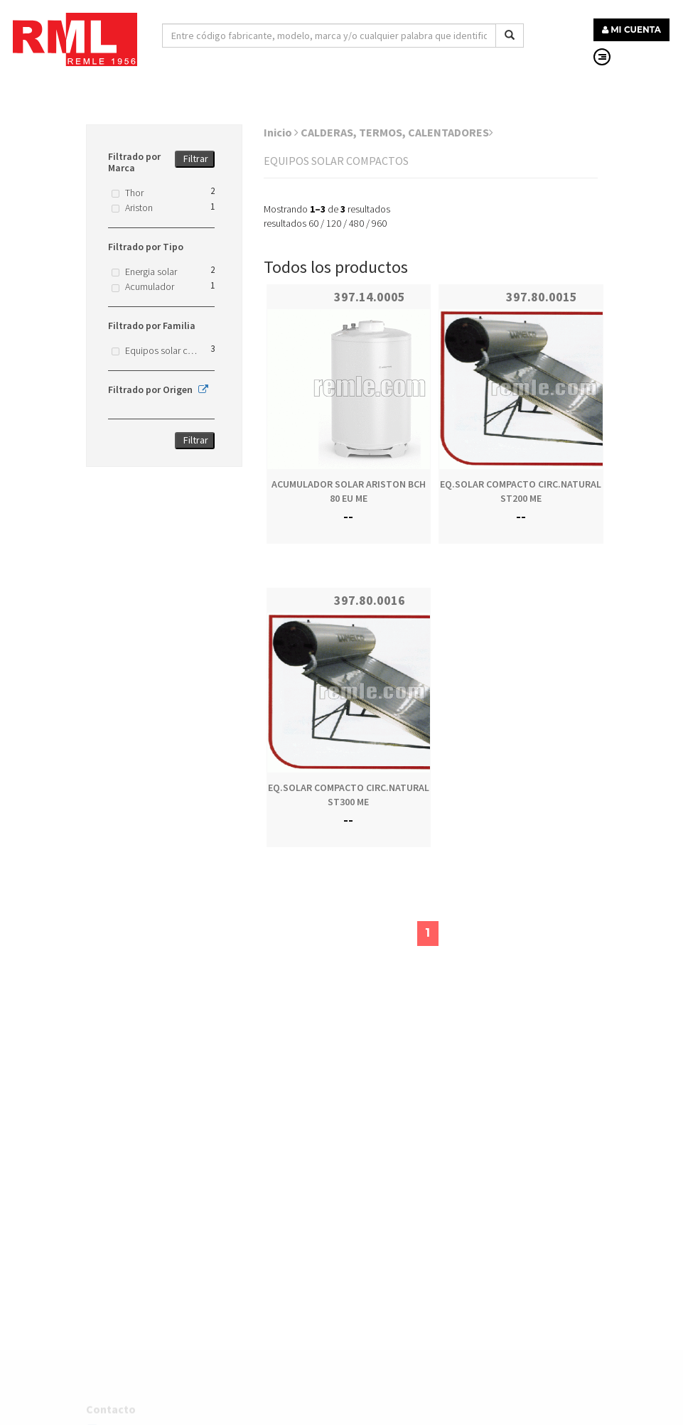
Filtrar (195, 158)
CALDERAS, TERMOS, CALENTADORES (397, 132)
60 (313, 223)
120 (333, 223)
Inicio (281, 132)
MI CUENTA (631, 29)
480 (356, 223)
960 (379, 223)
